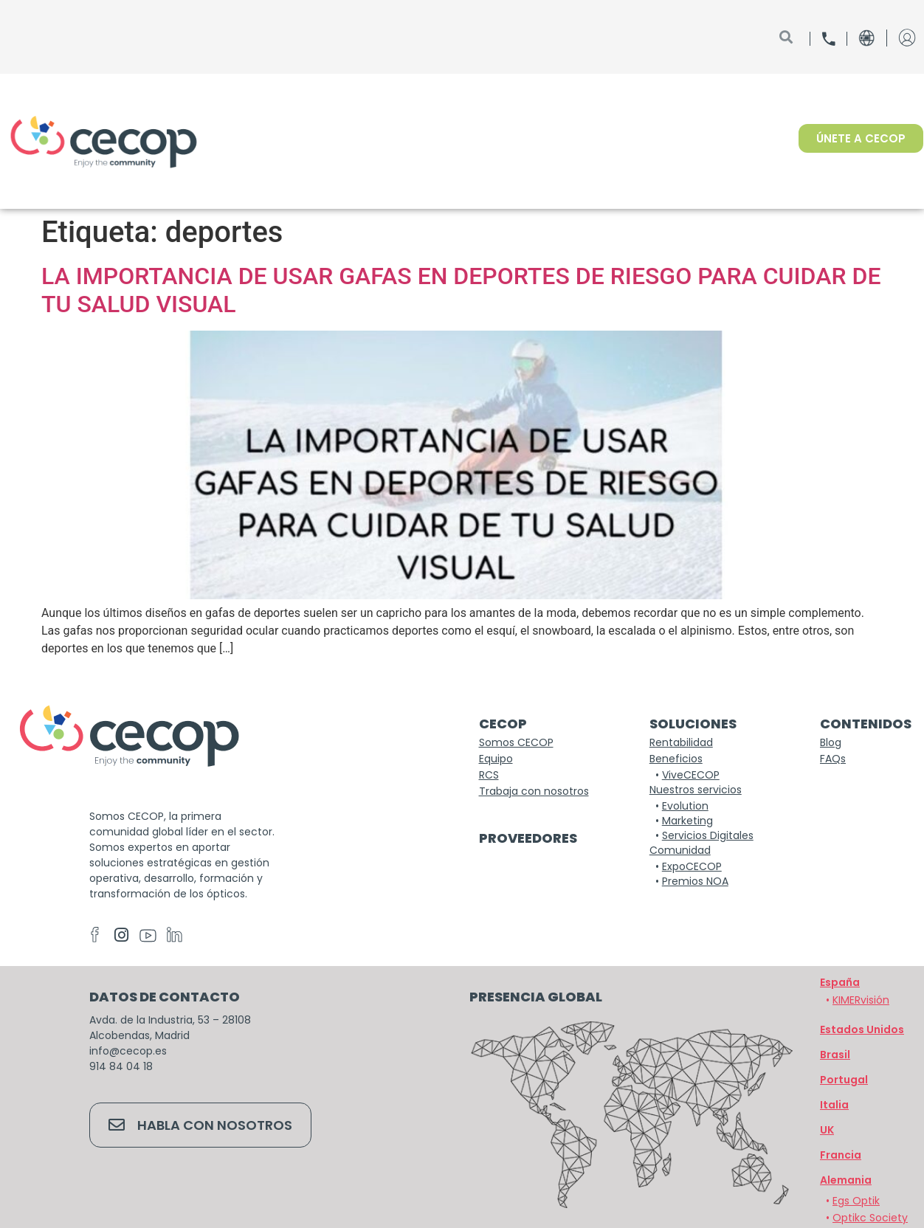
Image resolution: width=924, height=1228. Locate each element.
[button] (846, 1180)
